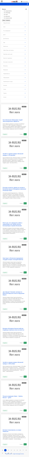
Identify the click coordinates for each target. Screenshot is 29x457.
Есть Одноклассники (7, 18)
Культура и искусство (14, 62)
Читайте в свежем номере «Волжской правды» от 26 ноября (13, 363)
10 (5, 453)
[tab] (14, 23)
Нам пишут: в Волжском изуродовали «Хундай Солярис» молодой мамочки (13, 258)
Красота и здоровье (14, 58)
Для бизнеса (14, 38)
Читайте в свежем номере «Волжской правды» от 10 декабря (13, 154)
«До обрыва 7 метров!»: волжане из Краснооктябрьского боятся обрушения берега (13, 293)
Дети (14, 34)
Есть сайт (5, 14)
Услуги (14, 97)
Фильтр (4, 9)
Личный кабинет (25, 1)
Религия (14, 85)
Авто (14, 26)
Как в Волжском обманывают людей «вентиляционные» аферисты (12, 120)
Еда (14, 42)
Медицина (14, 69)
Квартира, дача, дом (14, 54)
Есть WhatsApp (6, 12)
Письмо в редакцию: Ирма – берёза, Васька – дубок (13, 396)
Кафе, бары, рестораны (14, 50)
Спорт (14, 89)
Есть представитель (7, 11)
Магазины (14, 65)
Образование (14, 77)
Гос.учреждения (14, 30)
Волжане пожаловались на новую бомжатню (12, 430)
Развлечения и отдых (14, 81)
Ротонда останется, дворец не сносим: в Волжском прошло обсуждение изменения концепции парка (14, 189)
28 (8, 453)
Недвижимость (14, 73)
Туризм (14, 93)
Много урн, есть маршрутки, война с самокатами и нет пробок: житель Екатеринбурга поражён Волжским (12, 224)
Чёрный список (14, 23)
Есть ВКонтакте (6, 16)
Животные (14, 46)
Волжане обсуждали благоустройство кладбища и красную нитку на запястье (13, 329)
